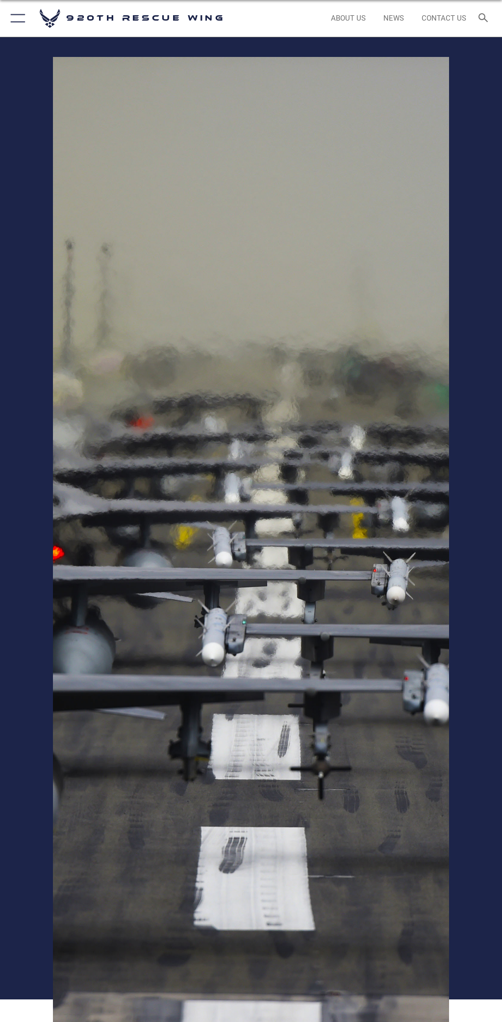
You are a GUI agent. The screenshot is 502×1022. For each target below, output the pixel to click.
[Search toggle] (485, 18)
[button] (16, 18)
